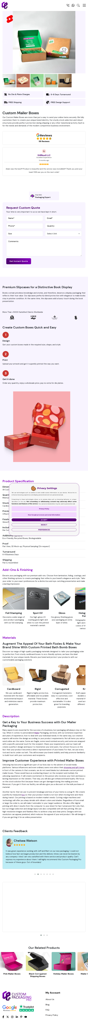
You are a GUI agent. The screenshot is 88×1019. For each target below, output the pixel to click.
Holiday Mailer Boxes (63, 973)
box (23, 795)
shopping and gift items (74, 767)
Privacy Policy (52, 1015)
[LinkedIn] (17, 1016)
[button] (35, 874)
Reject (44, 525)
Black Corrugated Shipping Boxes (37, 974)
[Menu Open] (84, 6)
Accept (44, 520)
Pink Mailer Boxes (12, 973)
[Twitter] (8, 1016)
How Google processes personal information (44, 515)
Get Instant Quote (18, 261)
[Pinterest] (21, 1016)
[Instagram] (12, 1016)
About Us (50, 999)
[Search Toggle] (78, 6)
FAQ (47, 1010)
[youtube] (26, 1016)
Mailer (36, 733)
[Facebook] (3, 1016)
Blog (47, 1004)
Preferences (44, 530)
